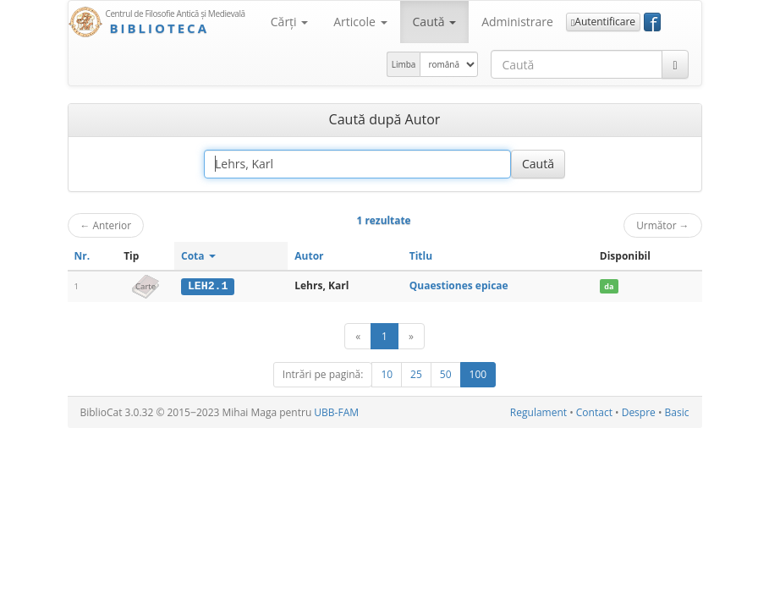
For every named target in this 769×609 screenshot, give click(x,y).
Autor (308, 256)
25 (416, 374)
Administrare (517, 22)
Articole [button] (360, 22)
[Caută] (675, 64)
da (608, 286)
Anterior (106, 225)
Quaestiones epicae (458, 285)
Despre (639, 412)
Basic (677, 412)
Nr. (82, 256)
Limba (404, 64)
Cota (198, 256)
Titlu (420, 256)
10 (387, 374)
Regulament (538, 412)
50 (446, 374)
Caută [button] (435, 22)
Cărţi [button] (289, 22)
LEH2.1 (208, 286)
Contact (594, 412)
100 (478, 374)
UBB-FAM (336, 412)
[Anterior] (357, 336)
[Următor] (411, 336)
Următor (662, 225)
